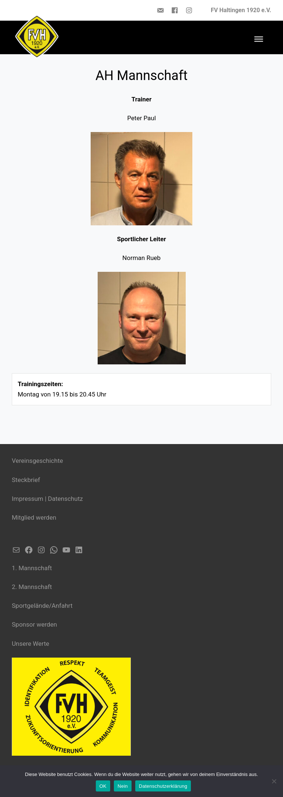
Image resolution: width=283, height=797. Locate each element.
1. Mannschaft (32, 568)
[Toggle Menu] (258, 39)
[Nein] (273, 781)
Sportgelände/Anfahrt (42, 605)
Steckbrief (26, 480)
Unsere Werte (30, 643)
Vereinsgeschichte (37, 460)
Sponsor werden (34, 624)
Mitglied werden (34, 517)
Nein (123, 786)
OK (102, 786)
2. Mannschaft (32, 586)
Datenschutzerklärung (163, 786)
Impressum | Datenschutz (47, 498)
